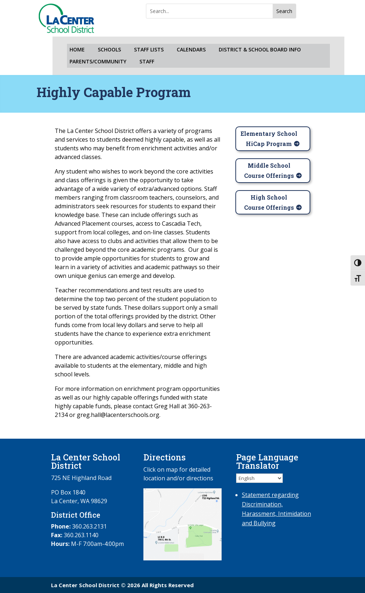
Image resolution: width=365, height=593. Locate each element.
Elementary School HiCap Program (268, 138)
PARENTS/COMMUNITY (98, 62)
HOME (77, 50)
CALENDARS (191, 50)
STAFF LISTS (149, 50)
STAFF (146, 62)
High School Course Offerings (269, 202)
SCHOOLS (109, 50)
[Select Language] (259, 478)
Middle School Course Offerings (269, 170)
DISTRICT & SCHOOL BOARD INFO (260, 50)
